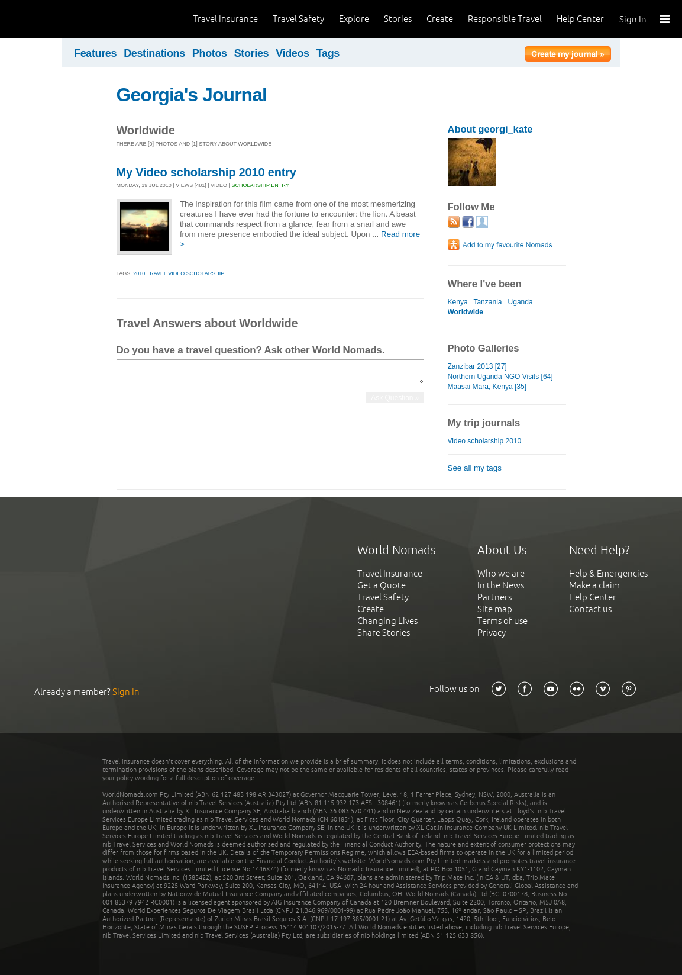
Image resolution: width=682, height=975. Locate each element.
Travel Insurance (225, 19)
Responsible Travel (505, 19)
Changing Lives (387, 621)
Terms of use (502, 621)
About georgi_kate (490, 129)
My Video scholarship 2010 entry (206, 172)
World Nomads (62, 19)
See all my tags (475, 468)
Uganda (520, 302)
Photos (209, 53)
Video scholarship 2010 (485, 441)
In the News (500, 585)
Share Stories (383, 633)
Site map (494, 609)
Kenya (458, 302)
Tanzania (487, 302)
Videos (292, 53)
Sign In (633, 19)
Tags (328, 53)
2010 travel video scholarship (178, 273)
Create (439, 19)
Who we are (501, 573)
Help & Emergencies (608, 573)
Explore (354, 19)
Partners (494, 597)
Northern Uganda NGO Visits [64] (500, 376)
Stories (398, 19)
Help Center (580, 19)
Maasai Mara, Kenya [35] (487, 386)
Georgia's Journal (192, 94)
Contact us (590, 609)
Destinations (154, 53)
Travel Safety (298, 19)
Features (95, 53)
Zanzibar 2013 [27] (477, 366)
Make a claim (594, 585)
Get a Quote (381, 585)
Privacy (491, 633)
